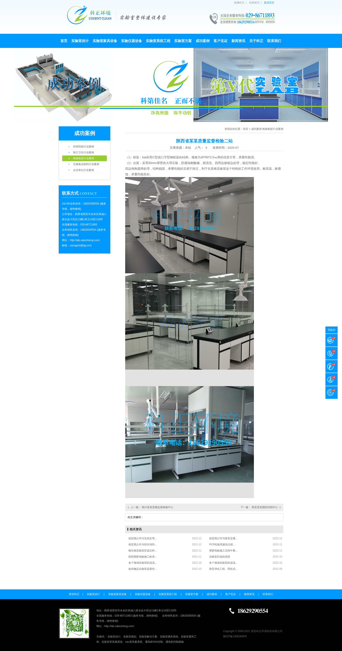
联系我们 (274, 41)
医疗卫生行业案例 (83, 152)
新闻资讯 (238, 41)
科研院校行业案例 (83, 146)
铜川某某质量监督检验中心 (157, 507)
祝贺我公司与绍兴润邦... (142, 544)
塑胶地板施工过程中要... (223, 550)
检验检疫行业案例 (83, 158)
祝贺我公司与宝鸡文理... (142, 538)
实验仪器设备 (131, 41)
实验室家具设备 (105, 41)
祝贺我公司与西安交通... (223, 538)
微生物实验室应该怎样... (142, 550)
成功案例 (203, 41)
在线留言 (254, 2)
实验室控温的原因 (219, 556)
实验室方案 (183, 41)
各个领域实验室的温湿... (142, 562)
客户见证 (220, 41)
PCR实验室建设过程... (222, 544)
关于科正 (256, 41)
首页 (63, 41)
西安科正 (74, 594)
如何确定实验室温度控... (142, 568)
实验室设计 (80, 41)
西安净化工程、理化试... (223, 568)
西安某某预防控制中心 (265, 507)
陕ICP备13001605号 (235, 636)
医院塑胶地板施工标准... (142, 556)
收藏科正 (239, 2)
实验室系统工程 (158, 41)
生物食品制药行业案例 (86, 164)
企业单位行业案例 (83, 170)
